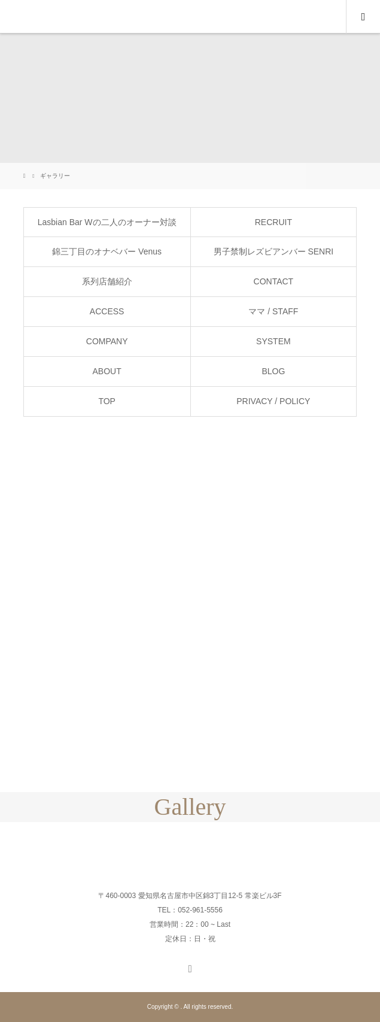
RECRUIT (273, 222)
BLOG (273, 371)
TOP (106, 401)
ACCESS (107, 311)
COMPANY (107, 341)
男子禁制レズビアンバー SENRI (274, 251)
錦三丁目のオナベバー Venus (107, 251)
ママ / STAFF (273, 311)
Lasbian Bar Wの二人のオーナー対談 (107, 222)
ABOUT (107, 371)
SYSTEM (273, 341)
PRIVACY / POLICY (273, 401)
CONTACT (274, 281)
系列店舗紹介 (107, 281)
